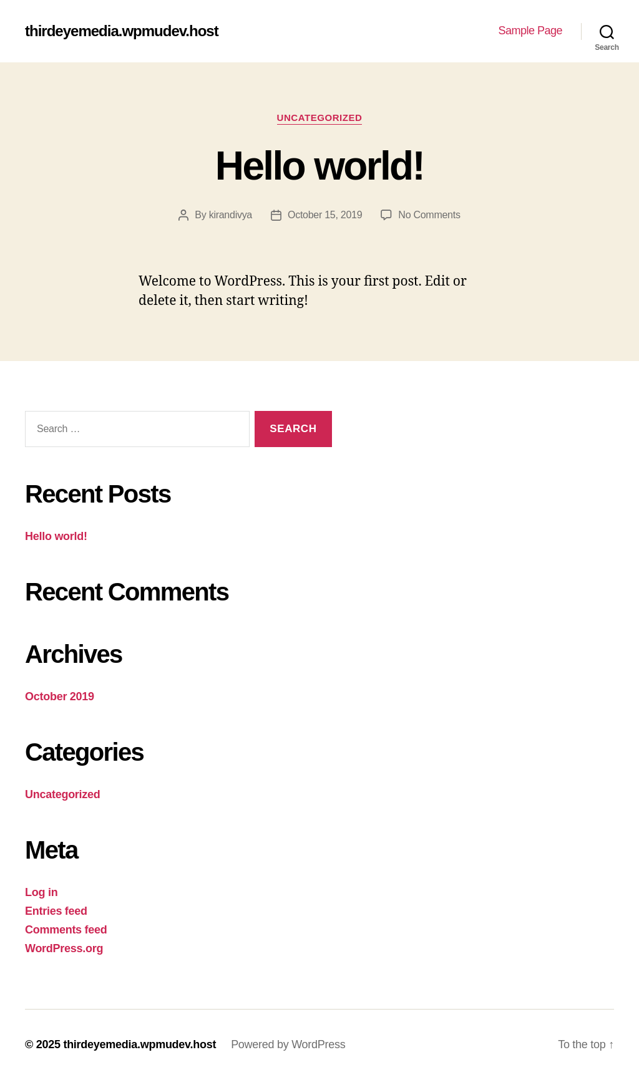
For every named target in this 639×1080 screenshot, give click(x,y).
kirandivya (230, 215)
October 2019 (59, 696)
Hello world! (319, 165)
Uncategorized (320, 117)
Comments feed (66, 929)
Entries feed (56, 911)
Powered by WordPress (288, 1044)
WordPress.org (64, 948)
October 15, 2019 (325, 215)
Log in (41, 892)
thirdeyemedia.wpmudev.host (121, 31)
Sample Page (530, 30)
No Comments (429, 215)
